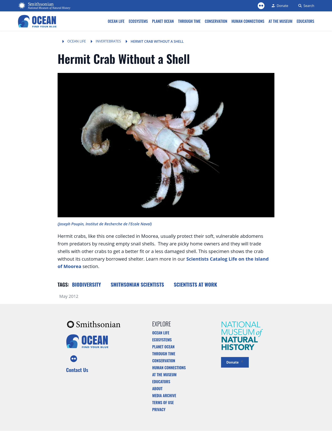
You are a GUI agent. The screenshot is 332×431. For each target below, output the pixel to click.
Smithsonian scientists (137, 284)
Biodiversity (86, 284)
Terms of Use (163, 402)
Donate (234, 362)
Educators (161, 381)
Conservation (163, 360)
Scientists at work (195, 284)
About (157, 388)
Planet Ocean (163, 346)
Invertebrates (108, 41)
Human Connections (169, 367)
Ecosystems (162, 339)
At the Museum (164, 374)
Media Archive (164, 395)
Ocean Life (76, 41)
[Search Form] (305, 5)
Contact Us (77, 370)
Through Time (163, 353)
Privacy (159, 409)
